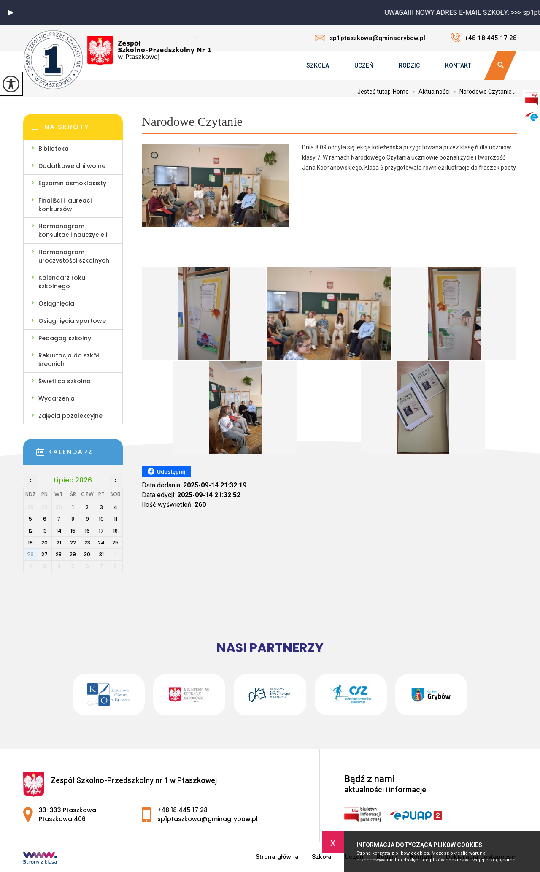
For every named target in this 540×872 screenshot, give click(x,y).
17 (101, 530)
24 (101, 542)
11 (115, 519)
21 (59, 542)
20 (44, 542)
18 (115, 530)
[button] (10, 12)
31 (101, 554)
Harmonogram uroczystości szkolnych (73, 256)
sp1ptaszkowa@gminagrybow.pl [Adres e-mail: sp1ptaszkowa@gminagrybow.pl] (207, 819)
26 (30, 554)
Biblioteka (53, 148)
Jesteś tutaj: (375, 92)
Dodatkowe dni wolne (71, 166)
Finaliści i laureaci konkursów (65, 204)
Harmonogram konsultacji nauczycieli (72, 230)
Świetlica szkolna (64, 381)
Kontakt (458, 65)
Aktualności (429, 92)
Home (401, 92)
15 (73, 530)
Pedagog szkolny (64, 338)
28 (59, 554)
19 (30, 542)
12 (30, 530)
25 (115, 542)
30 (87, 554)
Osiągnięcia (56, 303)
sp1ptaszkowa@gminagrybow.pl (370, 38)
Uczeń (363, 65)
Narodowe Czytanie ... (483, 92)
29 (73, 554)
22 (73, 542)
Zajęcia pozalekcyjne (70, 416)
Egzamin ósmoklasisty (72, 183)
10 (101, 519)
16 (87, 530)
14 (59, 530)
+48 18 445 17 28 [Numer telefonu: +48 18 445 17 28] (182, 810)
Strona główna (277, 857)
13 (44, 530)
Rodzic (409, 65)
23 (87, 542)
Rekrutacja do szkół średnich (68, 359)
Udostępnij (166, 471)
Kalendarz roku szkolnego (61, 282)
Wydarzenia (56, 398)
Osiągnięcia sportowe (72, 321)
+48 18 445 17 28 (484, 37)
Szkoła (317, 65)
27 (44, 554)
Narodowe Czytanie (192, 121)
